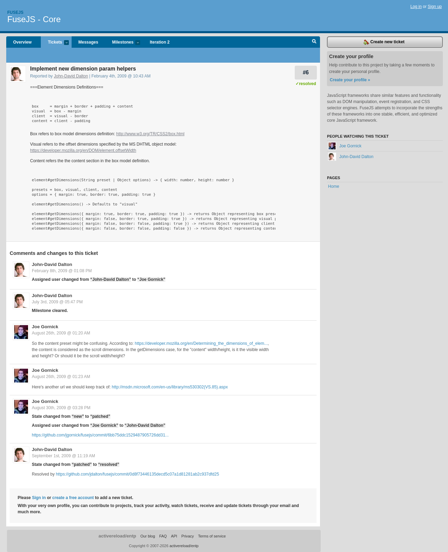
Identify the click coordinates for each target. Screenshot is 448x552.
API (174, 536)
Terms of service (212, 536)
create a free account (73, 497)
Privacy (187, 536)
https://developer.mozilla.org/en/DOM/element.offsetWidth (83, 150)
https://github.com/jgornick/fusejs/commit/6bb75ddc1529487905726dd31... (100, 435)
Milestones (122, 43)
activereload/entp (117, 536)
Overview (22, 42)
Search (314, 42)
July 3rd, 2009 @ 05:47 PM (57, 302)
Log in (416, 6)
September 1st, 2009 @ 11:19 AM (63, 455)
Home (333, 186)
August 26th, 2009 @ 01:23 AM (61, 376)
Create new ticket (384, 42)
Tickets (54, 43)
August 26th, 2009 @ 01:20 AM (61, 333)
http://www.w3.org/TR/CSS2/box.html (150, 133)
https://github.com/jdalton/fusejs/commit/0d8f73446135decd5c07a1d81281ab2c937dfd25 (137, 474)
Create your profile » (350, 79)
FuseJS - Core (34, 19)
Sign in (39, 497)
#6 (306, 72)
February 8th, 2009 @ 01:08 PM (62, 270)
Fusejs (15, 12)
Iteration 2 (160, 42)
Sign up (435, 6)
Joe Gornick (45, 326)
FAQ (163, 536)
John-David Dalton (71, 76)
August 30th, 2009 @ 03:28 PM (61, 407)
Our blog (147, 536)
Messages (88, 42)
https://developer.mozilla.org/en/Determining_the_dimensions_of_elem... (201, 343)
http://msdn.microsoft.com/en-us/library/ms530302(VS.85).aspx (170, 387)
